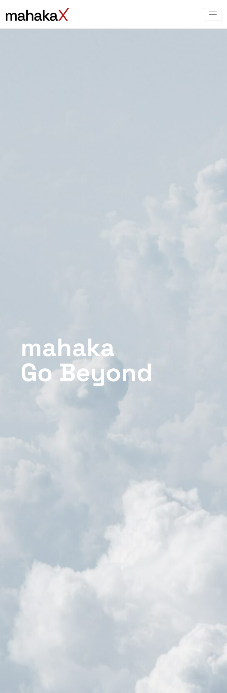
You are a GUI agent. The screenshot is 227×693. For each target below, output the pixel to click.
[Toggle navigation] (213, 14)
